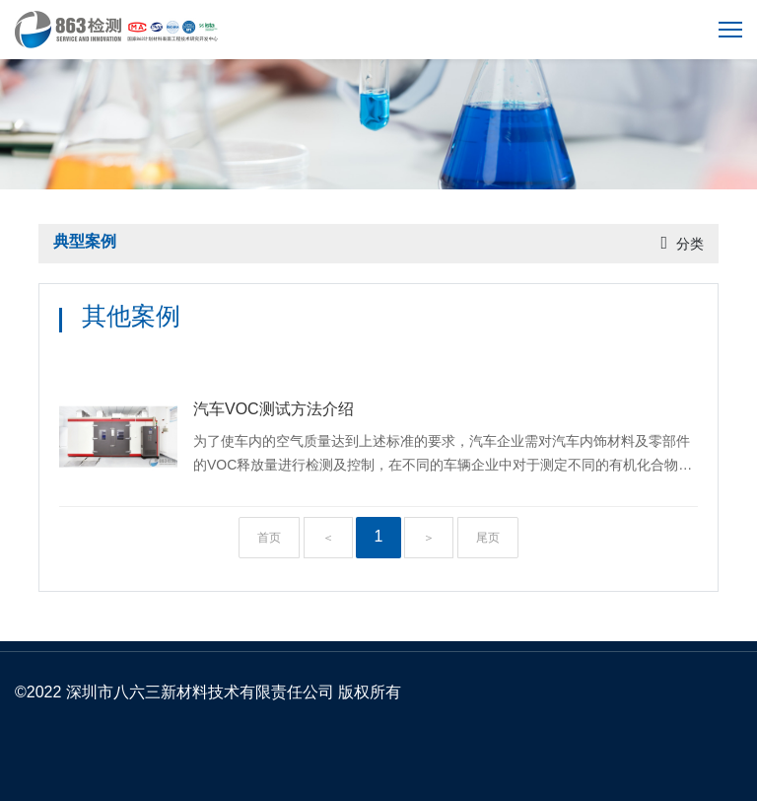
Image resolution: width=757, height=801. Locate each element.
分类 (690, 244)
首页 (269, 538)
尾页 (488, 538)
